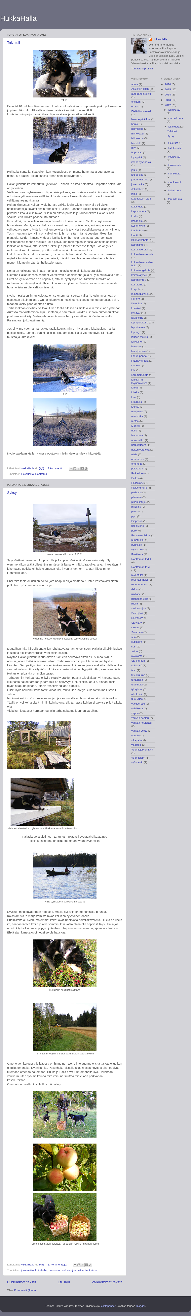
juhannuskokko (140, 179)
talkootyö (136, 665)
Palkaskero (138, 473)
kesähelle (137, 220)
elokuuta (173, 142)
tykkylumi (136, 689)
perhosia (136, 492)
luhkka (135, 392)
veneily (135, 735)
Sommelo (137, 632)
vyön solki (137, 762)
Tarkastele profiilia (142, 68)
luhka (134, 387)
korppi (135, 289)
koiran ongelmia (140, 270)
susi (133, 646)
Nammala (137, 435)
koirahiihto (137, 244)
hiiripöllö (136, 143)
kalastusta (137, 206)
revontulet (137, 574)
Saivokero (137, 617)
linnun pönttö (139, 355)
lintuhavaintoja (139, 360)
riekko (134, 589)
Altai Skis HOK (140, 89)
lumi (133, 397)
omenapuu (137, 459)
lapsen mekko (139, 336)
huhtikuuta (174, 173)
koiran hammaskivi (142, 254)
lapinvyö (136, 332)
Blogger (140, 1305)
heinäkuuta (174, 148)
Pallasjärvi (137, 482)
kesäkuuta (174, 156)
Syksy (12, 493)
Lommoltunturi (139, 374)
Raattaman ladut (141, 559)
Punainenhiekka (140, 535)
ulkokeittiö (137, 694)
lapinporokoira (139, 322)
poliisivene (137, 525)
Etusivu (64, 1282)
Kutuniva (136, 303)
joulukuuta (174, 109)
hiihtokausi (137, 133)
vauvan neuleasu (141, 722)
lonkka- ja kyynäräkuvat (139, 381)
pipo (133, 516)
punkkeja (136, 544)
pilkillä (135, 511)
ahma (134, 84)
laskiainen (137, 341)
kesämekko (138, 225)
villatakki (136, 744)
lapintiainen (138, 327)
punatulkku (137, 539)
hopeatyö (136, 152)
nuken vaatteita (140, 449)
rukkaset (136, 594)
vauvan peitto (139, 730)
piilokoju (136, 506)
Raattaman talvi (140, 567)
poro (134, 530)
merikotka (137, 416)
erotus (135, 106)
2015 (168, 89)
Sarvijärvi (136, 622)
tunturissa (91, 1270)
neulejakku (137, 440)
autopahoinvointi (141, 93)
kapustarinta (138, 211)
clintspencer (108, 1305)
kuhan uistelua (140, 293)
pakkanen (137, 468)
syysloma (136, 655)
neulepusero (138, 444)
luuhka (135, 406)
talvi (133, 670)
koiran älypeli (139, 275)
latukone (136, 346)
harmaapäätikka (140, 119)
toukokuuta (174, 165)
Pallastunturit (139, 487)
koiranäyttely (138, 279)
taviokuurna (138, 675)
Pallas (135, 478)
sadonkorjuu (68, 1270)
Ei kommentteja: (58, 1264)
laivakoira (137, 317)
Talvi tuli (13, 43)
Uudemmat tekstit (21, 1282)
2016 (168, 84)
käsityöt (135, 312)
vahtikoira (137, 708)
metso (135, 421)
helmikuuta (174, 190)
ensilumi (136, 101)
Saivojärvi (137, 613)
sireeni (135, 627)
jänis (134, 193)
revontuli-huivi (139, 579)
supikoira (136, 641)
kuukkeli (136, 308)
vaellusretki (138, 703)
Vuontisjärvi (138, 757)
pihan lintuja (138, 501)
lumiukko (136, 401)
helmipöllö (137, 128)
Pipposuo (136, 521)
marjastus (137, 411)
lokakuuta (174, 126)
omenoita (54, 1270)
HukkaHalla (18, 18)
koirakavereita (139, 249)
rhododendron (139, 584)
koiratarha (41, 1270)
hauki (134, 124)
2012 (168, 105)
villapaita (136, 740)
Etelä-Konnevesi (141, 111)
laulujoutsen (138, 351)
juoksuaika (27, 473)
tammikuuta (175, 199)
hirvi (133, 147)
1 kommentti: (56, 468)
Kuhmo (135, 298)
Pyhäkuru (137, 549)
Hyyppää (136, 157)
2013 (168, 99)
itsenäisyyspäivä (141, 162)
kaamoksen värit (141, 198)
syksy (80, 1270)
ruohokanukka (139, 598)
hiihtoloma (137, 138)
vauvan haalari (140, 717)
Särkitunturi (138, 660)
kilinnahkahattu (140, 239)
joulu (134, 169)
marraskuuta (175, 118)
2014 (168, 94)
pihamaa (136, 497)
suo (133, 637)
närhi (134, 454)
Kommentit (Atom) (25, 1290)
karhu (134, 216)
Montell (135, 425)
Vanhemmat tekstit (107, 1282)
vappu (135, 713)
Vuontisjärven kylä (142, 749)
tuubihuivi (137, 684)
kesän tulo (137, 230)
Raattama (41, 473)
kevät (134, 235)
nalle (134, 430)
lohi (133, 370)
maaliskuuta (175, 182)
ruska (134, 603)
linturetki (136, 365)
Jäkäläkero (137, 189)
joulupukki (137, 174)
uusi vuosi (137, 698)
